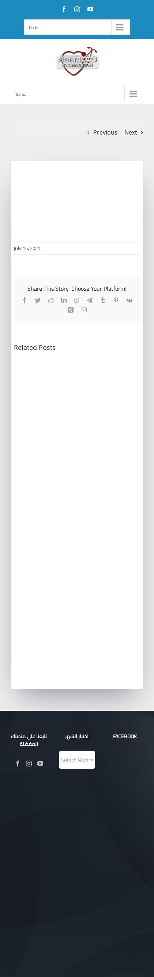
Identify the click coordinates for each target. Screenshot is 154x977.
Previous (105, 132)
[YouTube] (40, 763)
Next (130, 132)
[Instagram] (29, 763)
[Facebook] (17, 763)
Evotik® (101, 848)
